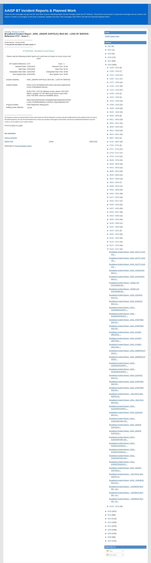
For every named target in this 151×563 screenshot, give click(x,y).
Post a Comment (11, 138)
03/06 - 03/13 (115, 219)
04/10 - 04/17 (115, 201)
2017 (110, 61)
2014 (110, 515)
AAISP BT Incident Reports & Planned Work (40, 11)
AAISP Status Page (112, 36)
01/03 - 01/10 (115, 506)
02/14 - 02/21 (115, 230)
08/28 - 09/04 (115, 127)
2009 (110, 533)
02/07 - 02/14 (115, 234)
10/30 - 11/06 (115, 93)
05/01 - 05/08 (115, 190)
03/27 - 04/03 (115, 208)
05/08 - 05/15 (115, 186)
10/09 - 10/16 (115, 105)
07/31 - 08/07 (115, 142)
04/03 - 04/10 (115, 205)
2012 (110, 522)
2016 (110, 65)
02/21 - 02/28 (115, 227)
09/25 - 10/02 (115, 112)
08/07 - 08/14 (115, 138)
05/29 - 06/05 (115, 175)
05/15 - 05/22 (115, 182)
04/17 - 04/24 (115, 197)
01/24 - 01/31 (115, 242)
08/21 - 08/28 (115, 130)
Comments (111, 555)
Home (51, 141)
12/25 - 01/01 (115, 68)
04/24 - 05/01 (115, 194)
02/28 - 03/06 (115, 223)
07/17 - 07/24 (115, 149)
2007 (110, 541)
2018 (110, 57)
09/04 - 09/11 (115, 123)
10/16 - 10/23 (115, 101)
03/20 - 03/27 (115, 212)
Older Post (93, 141)
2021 (110, 50)
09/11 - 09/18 (115, 119)
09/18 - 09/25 (115, 116)
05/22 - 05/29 (115, 179)
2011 (110, 526)
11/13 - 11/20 (115, 90)
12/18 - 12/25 (115, 71)
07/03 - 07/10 (115, 156)
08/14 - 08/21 (115, 134)
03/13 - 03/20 (115, 216)
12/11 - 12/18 (115, 75)
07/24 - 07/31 (115, 145)
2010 (110, 530)
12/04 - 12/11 (115, 79)
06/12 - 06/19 (115, 168)
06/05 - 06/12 (115, 171)
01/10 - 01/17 (115, 249)
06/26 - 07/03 (115, 160)
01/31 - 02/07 (115, 238)
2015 (110, 511)
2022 (110, 46)
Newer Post (9, 141)
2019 (110, 54)
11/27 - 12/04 (115, 82)
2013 (110, 519)
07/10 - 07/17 (115, 153)
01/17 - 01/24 (115, 245)
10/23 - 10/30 (115, 97)
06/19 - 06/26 (115, 164)
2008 (110, 537)
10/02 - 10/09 (115, 108)
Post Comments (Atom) (23, 146)
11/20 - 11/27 (115, 86)
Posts (110, 551)
